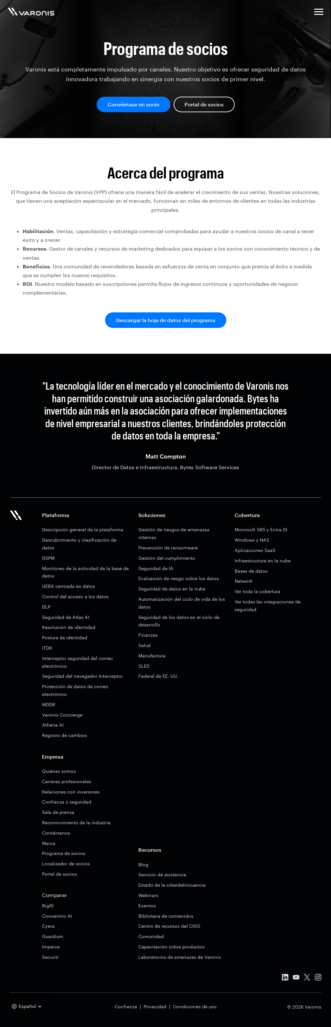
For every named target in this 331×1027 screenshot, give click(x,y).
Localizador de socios (66, 863)
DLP (46, 607)
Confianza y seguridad (66, 802)
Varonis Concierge (62, 715)
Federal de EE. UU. (158, 676)
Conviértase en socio (133, 104)
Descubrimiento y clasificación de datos (79, 543)
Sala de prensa (58, 812)
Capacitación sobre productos (171, 946)
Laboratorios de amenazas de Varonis (179, 957)
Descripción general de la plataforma (82, 529)
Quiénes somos (59, 771)
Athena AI (53, 725)
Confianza (126, 1006)
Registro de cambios (64, 735)
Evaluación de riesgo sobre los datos (178, 578)
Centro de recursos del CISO (169, 926)
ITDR (47, 648)
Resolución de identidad (68, 627)
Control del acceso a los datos (75, 596)
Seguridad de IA (155, 568)
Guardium (52, 936)
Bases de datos (251, 571)
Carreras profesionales (66, 781)
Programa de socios (63, 853)
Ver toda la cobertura (257, 591)
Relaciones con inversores (71, 792)
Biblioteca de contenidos (165, 916)
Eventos (147, 905)
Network (243, 581)
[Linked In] (285, 978)
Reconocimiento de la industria (76, 822)
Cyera (48, 926)
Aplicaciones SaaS (255, 550)
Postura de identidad (64, 637)
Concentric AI (57, 916)
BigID (48, 905)
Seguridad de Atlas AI (65, 617)
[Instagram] (318, 978)
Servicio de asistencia (162, 874)
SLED (144, 666)
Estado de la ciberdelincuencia (172, 885)
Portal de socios (204, 104)
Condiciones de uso (195, 1006)
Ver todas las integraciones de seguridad (268, 605)
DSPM (48, 558)
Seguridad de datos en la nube (171, 588)
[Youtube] (296, 978)
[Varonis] (31, 13)
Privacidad (155, 1006)
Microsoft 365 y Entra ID (261, 529)
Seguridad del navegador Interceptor (82, 676)
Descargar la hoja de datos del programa (165, 320)
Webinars (148, 895)
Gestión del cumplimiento (166, 558)
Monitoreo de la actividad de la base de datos (85, 572)
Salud (144, 645)
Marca (48, 843)
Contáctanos (56, 833)
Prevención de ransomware (168, 547)
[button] (318, 12)
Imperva (51, 946)
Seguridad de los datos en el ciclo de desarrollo (178, 621)
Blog (143, 864)
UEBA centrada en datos (68, 586)
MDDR (48, 704)
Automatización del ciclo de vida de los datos (181, 603)
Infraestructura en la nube (263, 560)
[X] (307, 978)
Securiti (50, 957)
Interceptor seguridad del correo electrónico (77, 662)
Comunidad (151, 936)
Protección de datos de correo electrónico (75, 690)
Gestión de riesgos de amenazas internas (173, 533)
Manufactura (152, 655)
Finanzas (148, 635)
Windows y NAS (252, 540)
